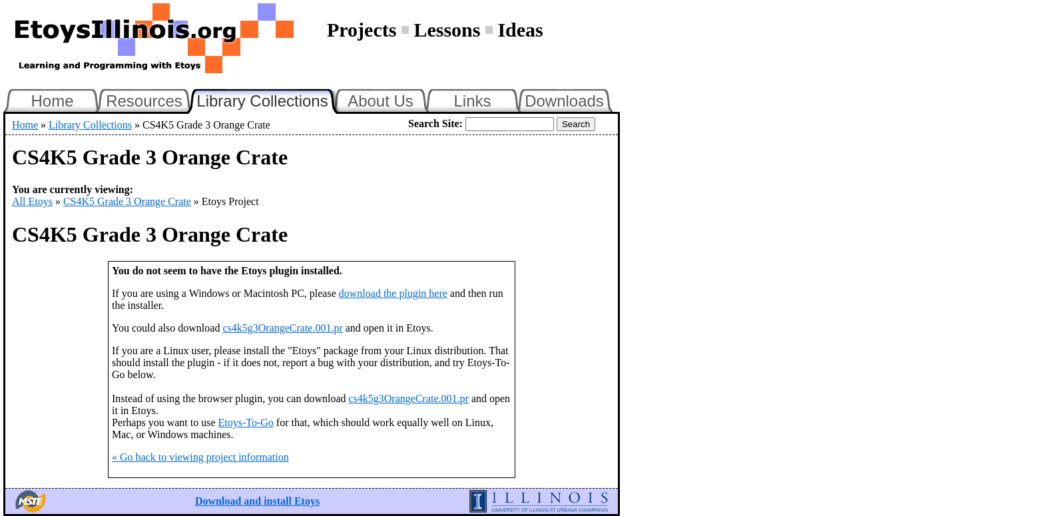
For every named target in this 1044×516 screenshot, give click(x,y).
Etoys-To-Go (246, 422)
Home (52, 101)
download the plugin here (393, 293)
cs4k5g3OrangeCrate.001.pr (282, 328)
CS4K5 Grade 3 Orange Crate (127, 201)
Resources (144, 101)
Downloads (564, 101)
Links (472, 101)
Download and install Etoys (257, 501)
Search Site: (435, 123)
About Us (380, 101)
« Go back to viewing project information (200, 457)
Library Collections (267, 99)
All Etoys (32, 201)
